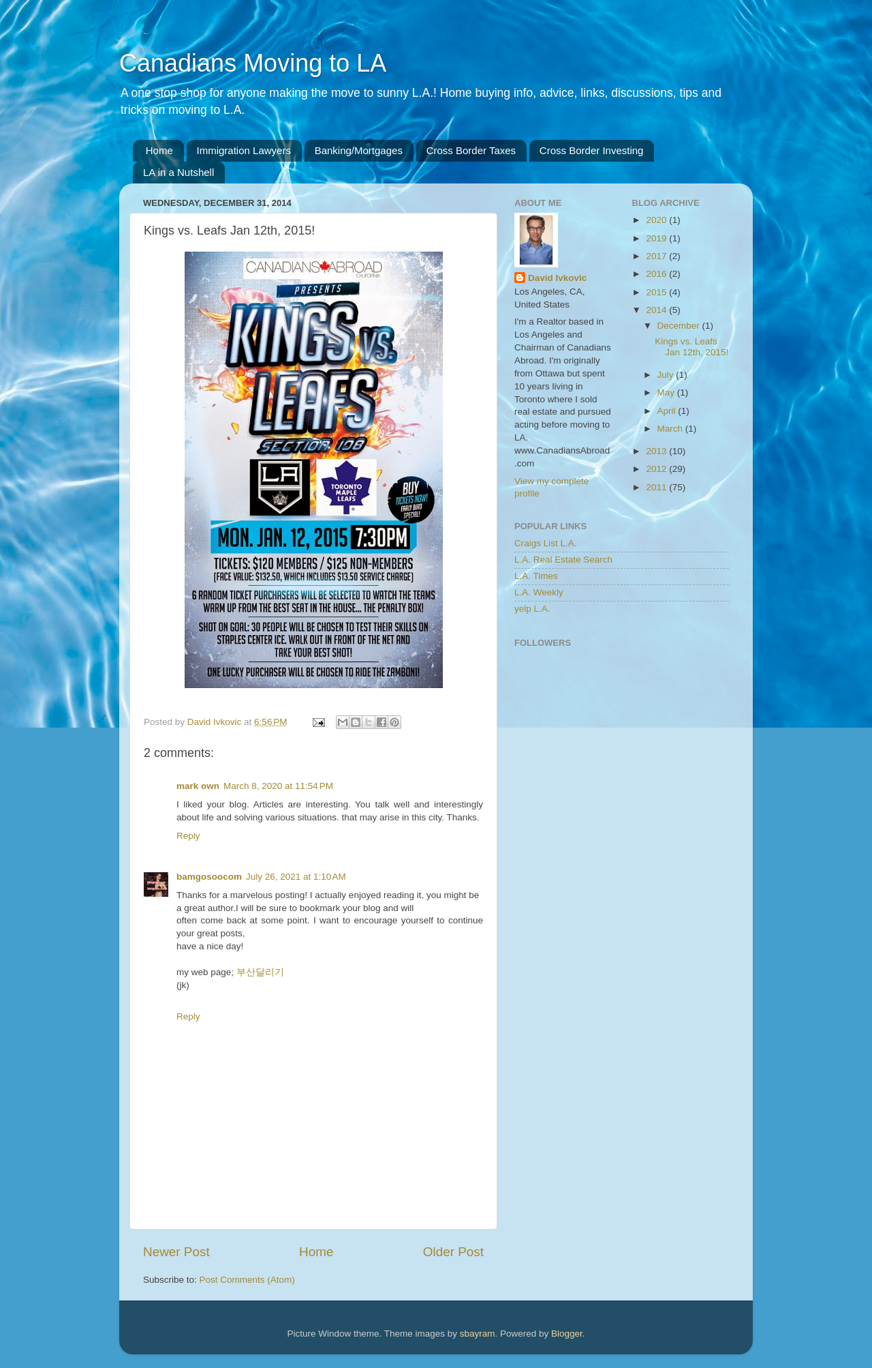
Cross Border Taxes (471, 150)
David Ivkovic (557, 278)
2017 (657, 256)
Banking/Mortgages (359, 150)
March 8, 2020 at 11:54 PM (278, 786)
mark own (197, 786)
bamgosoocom (209, 877)
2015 (657, 292)
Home (159, 150)
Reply (188, 836)
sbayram (477, 1333)
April (668, 411)
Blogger (566, 1333)
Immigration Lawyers (244, 150)
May (667, 392)
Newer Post (176, 1252)
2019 (657, 238)
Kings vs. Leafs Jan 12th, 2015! (691, 346)
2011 (657, 487)
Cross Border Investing (592, 150)
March (671, 428)
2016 (657, 274)
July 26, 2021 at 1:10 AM (296, 877)
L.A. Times (536, 576)
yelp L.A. (532, 609)
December (679, 326)
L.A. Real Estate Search (563, 559)
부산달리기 (260, 972)
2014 (657, 310)
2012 (657, 469)
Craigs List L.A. (545, 543)
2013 (657, 451)
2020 (657, 220)
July (666, 375)
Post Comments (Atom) (247, 1280)
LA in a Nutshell (178, 172)
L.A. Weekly (538, 592)
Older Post (453, 1252)
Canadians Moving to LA (252, 63)
